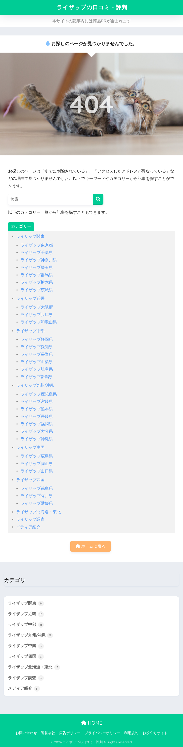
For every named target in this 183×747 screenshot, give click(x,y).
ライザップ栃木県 (36, 282)
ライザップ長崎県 (36, 416)
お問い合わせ (26, 733)
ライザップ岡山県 (36, 463)
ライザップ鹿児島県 (38, 394)
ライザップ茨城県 (36, 290)
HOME (91, 723)
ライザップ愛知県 (36, 347)
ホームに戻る (91, 546)
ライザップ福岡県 (36, 424)
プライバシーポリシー (102, 733)
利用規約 (131, 733)
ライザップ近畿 (30, 298)
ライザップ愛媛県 (36, 503)
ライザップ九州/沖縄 (35, 385)
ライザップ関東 (30, 236)
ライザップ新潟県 (36, 377)
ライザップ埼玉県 (36, 267)
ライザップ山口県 (36, 471)
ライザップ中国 (30, 447)
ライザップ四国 (30, 480)
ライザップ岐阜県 (36, 369)
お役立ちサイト (155, 733)
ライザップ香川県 (36, 496)
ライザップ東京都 (36, 245)
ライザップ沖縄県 (36, 439)
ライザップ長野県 (36, 354)
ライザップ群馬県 (36, 275)
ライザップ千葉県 (36, 252)
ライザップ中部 (30, 331)
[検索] (98, 199)
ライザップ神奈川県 (38, 260)
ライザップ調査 (30, 519)
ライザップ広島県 (36, 456)
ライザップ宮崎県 (36, 401)
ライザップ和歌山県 (38, 322)
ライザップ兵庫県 (36, 314)
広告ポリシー (70, 733)
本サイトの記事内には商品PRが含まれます (91, 21)
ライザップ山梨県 (36, 362)
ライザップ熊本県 (36, 409)
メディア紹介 (28, 527)
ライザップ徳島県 (36, 488)
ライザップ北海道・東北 (38, 512)
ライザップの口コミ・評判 (92, 7)
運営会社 (48, 733)
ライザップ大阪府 (36, 307)
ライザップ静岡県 (36, 339)
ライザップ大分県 (36, 431)
